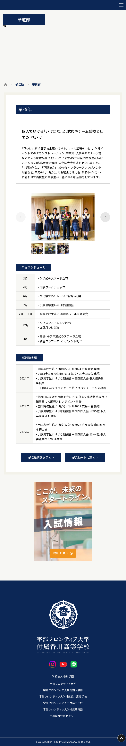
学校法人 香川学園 (63, 676)
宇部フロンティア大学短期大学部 (63, 690)
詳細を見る (61, 553)
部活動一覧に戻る (83, 457)
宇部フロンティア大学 (63, 684)
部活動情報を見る (39, 457)
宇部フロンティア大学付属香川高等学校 (63, 696)
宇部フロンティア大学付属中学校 (63, 703)
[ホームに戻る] (43, 5)
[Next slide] (105, 217)
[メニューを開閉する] (121, 5)
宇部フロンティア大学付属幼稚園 (63, 709)
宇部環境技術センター (63, 716)
